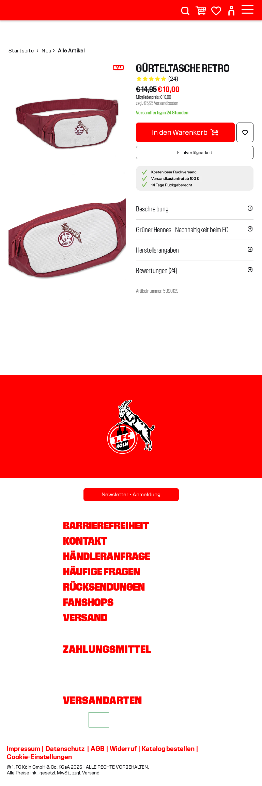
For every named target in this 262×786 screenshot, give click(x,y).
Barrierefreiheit (106, 525)
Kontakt (85, 541)
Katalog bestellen (168, 748)
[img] (67, 121)
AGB (98, 748)
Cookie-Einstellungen (39, 757)
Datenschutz (64, 748)
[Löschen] (244, 132)
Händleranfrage (106, 556)
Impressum (23, 748)
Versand (85, 617)
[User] (231, 8)
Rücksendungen (104, 587)
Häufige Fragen (101, 571)
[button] (194, 209)
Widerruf (123, 748)
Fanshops (88, 602)
